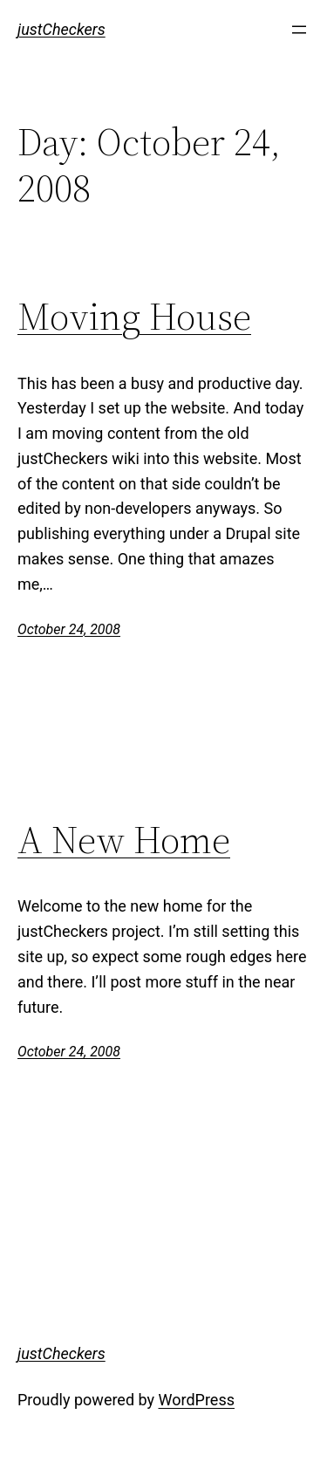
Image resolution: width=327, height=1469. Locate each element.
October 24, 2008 (68, 629)
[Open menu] (299, 29)
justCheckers (61, 29)
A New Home (123, 840)
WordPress (197, 1399)
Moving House (134, 317)
